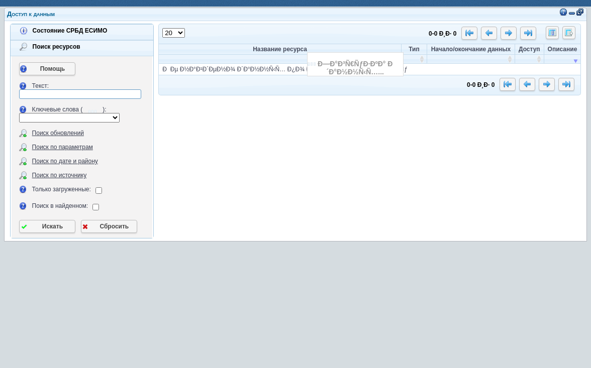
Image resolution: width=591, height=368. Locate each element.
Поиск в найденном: (60, 205)
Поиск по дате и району (65, 161)
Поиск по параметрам (62, 147)
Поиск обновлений (58, 133)
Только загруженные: (61, 189)
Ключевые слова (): (69, 109)
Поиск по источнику (59, 175)
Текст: (40, 85)
